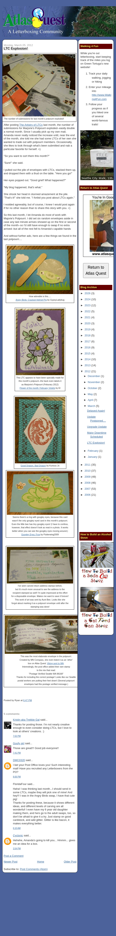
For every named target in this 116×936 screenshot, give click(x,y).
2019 (88, 329)
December (94, 376)
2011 (88, 464)
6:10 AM (17, 828)
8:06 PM (17, 777)
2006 (88, 494)
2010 (88, 470)
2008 (88, 482)
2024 (88, 299)
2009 (88, 476)
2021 (88, 317)
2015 (88, 353)
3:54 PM (17, 848)
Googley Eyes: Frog (30, 534)
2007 (88, 488)
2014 (88, 359)
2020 (88, 323)
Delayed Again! (96, 410)
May (91, 394)
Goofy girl (18, 743)
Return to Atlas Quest (96, 270)
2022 (88, 311)
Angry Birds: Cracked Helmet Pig (31, 300)
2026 (88, 293)
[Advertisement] (98, 514)
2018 (88, 335)
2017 (88, 341)
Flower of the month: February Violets (37, 388)
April (91, 399)
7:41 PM (17, 753)
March (92, 406)
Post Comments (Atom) (34, 869)
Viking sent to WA (55, 663)
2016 (88, 347)
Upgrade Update (96, 426)
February (93, 450)
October (93, 388)
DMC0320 (19, 760)
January (93, 456)
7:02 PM (17, 736)
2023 (88, 305)
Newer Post (10, 861)
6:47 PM (27, 700)
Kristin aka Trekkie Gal (26, 719)
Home (40, 861)
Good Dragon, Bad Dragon (33, 466)
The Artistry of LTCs (31, 124)
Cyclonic (18, 835)
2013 (88, 365)
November (94, 382)
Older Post (70, 861)
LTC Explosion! (16, 48)
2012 (88, 371)
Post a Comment (14, 855)
